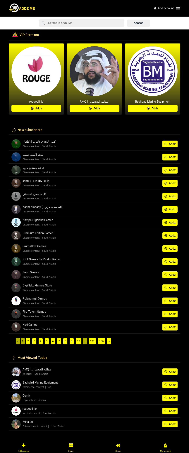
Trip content (29, 400)
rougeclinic (36, 101)
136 (101, 341)
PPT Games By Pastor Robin (41, 259)
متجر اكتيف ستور (33, 154)
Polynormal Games (35, 298)
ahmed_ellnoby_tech (36, 181)
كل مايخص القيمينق (35, 194)
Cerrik (26, 395)
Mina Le (28, 422)
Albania (42, 400)
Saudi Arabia (49, 146)
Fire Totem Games (34, 311)
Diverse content (31, 146)
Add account (164, 8)
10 (78, 341)
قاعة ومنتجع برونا (33, 167)
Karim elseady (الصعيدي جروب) (43, 207)
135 (92, 341)
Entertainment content (35, 426)
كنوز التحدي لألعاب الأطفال (39, 141)
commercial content (33, 387)
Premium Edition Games (38, 233)
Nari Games (30, 324)
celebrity (27, 373)
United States (57, 426)
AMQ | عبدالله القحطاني (94, 101)
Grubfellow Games (34, 246)
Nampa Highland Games (38, 220)
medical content (31, 413)
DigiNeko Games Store (37, 285)
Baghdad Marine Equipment (152, 101)
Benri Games (31, 272)
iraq (49, 387)
